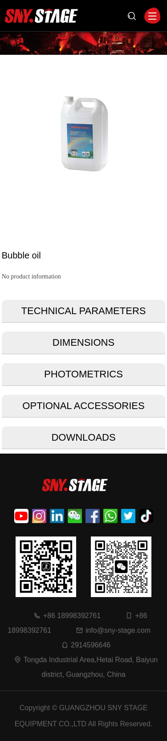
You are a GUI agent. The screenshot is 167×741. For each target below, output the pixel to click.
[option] (84, 135)
